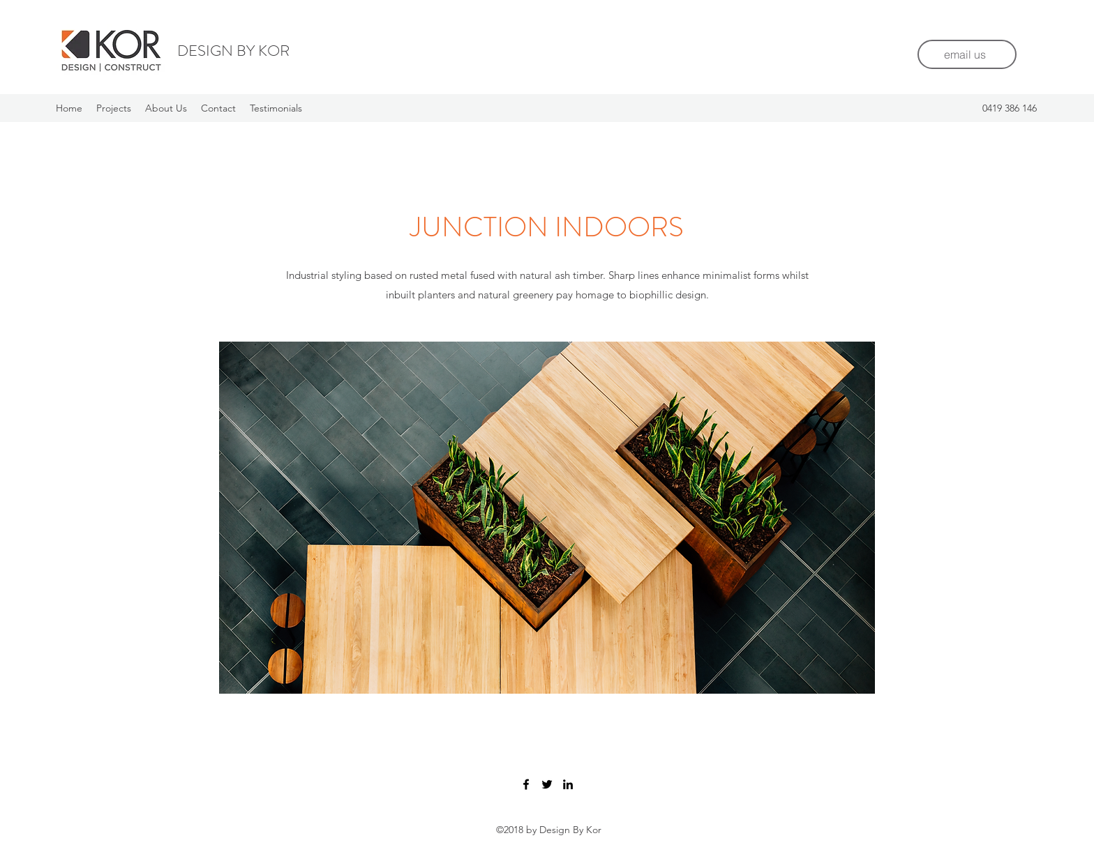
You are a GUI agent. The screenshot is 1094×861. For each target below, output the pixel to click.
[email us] (967, 54)
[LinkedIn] (568, 784)
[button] (547, 518)
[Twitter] (547, 784)
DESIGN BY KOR (233, 50)
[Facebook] (526, 784)
